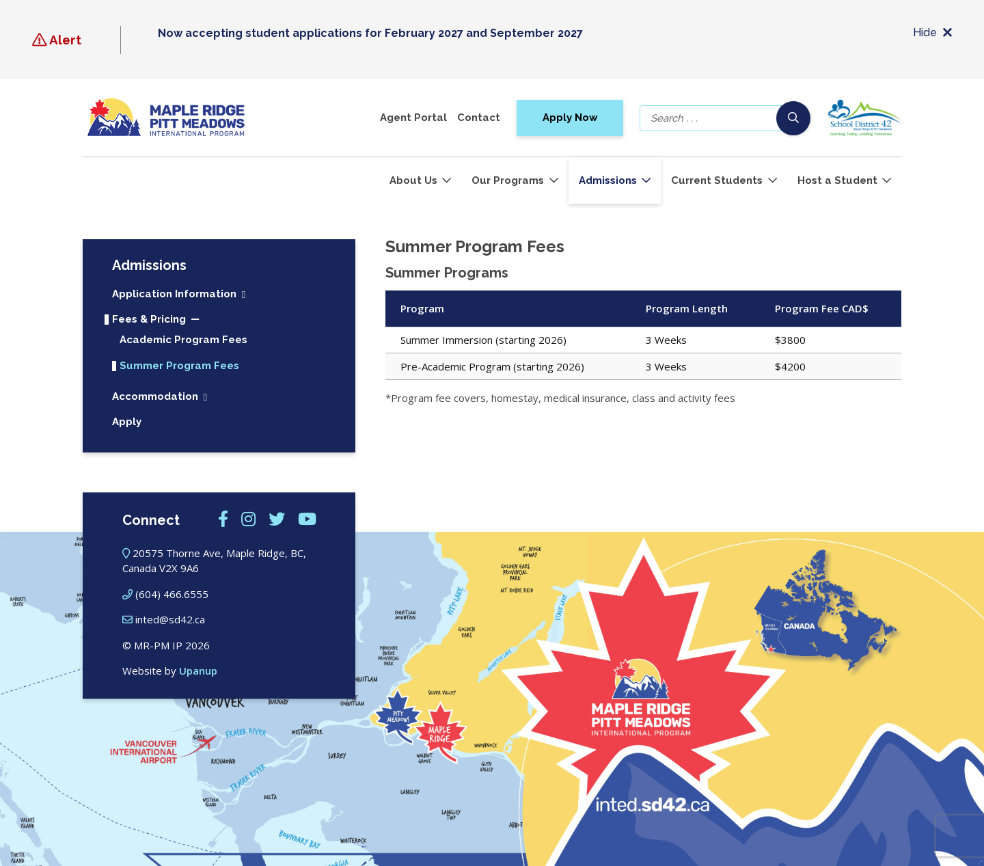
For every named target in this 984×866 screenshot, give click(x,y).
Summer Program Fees (179, 366)
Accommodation (155, 397)
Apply (126, 422)
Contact (478, 117)
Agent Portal (413, 117)
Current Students (717, 180)
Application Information (174, 294)
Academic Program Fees (183, 340)
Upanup (198, 671)
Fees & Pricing (149, 319)
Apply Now (570, 117)
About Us (413, 180)
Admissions (608, 180)
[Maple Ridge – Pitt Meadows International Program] (166, 118)
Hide (932, 33)
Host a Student (837, 180)
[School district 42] (864, 118)
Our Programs (508, 180)
